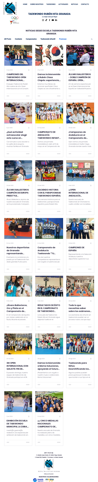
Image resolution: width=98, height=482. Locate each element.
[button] (51, 4)
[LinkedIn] (56, 20)
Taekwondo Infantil (47, 39)
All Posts (7, 39)
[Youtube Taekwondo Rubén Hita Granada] (53, 20)
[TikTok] (46, 20)
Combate (18, 39)
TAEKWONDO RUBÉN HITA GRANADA (49, 13)
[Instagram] (43, 20)
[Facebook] (49, 20)
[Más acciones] (29, 70)
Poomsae (63, 39)
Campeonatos (31, 39)
